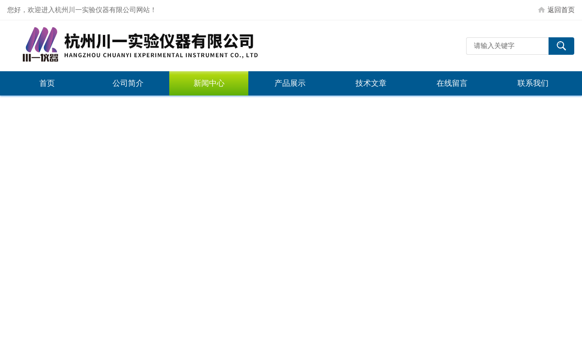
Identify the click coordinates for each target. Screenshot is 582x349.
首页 (47, 83)
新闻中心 (209, 83)
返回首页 (561, 10)
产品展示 (290, 83)
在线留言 (452, 83)
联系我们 (533, 83)
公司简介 (128, 83)
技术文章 (371, 83)
